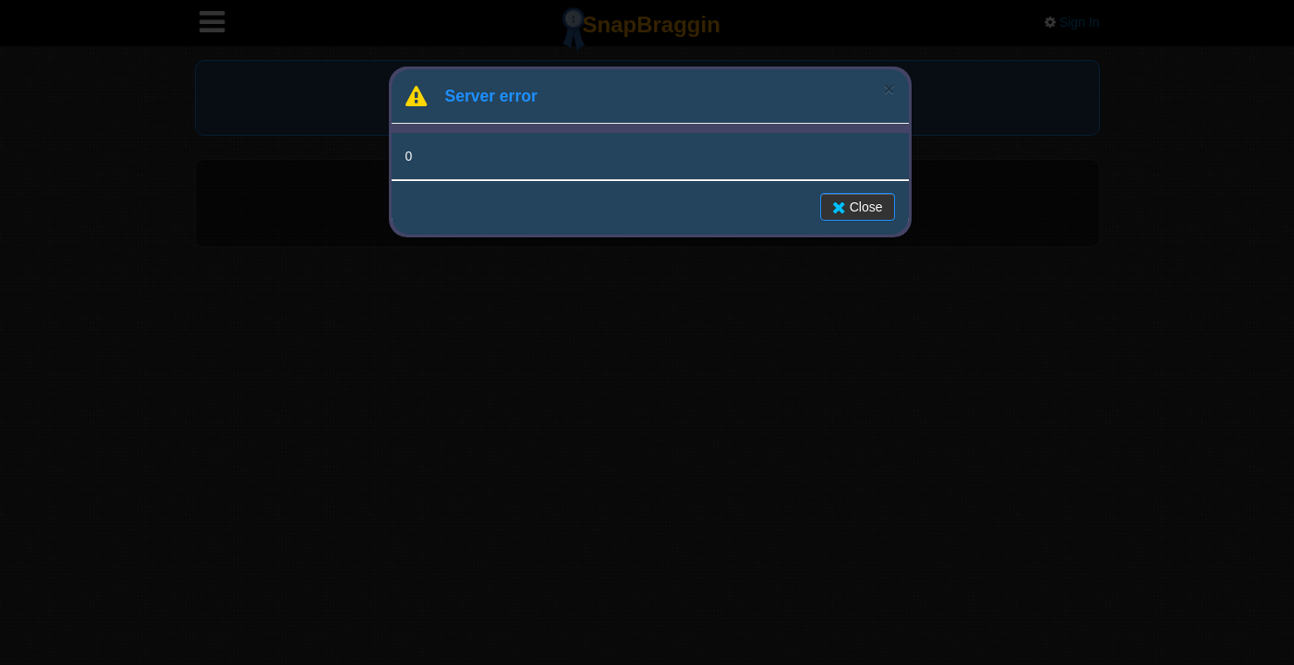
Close (857, 207)
